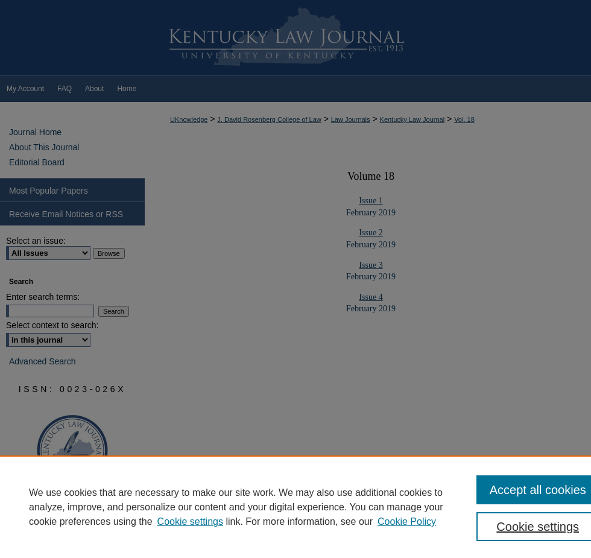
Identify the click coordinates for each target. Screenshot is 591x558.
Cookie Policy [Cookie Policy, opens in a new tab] (407, 521)
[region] (295, 506)
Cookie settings (190, 521)
